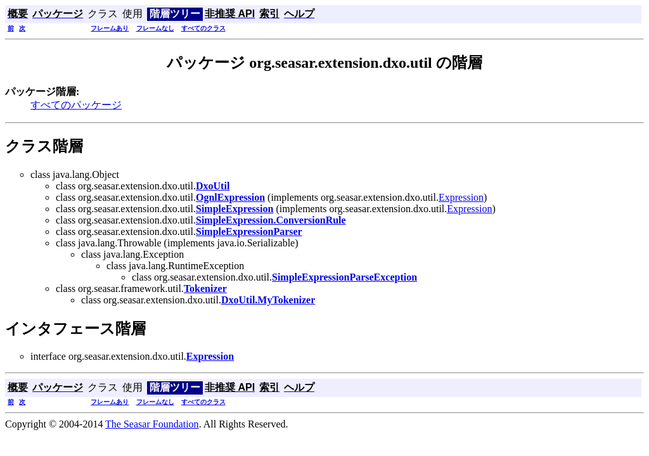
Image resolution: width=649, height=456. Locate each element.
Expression (461, 197)
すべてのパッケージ (76, 104)
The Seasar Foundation (152, 424)
